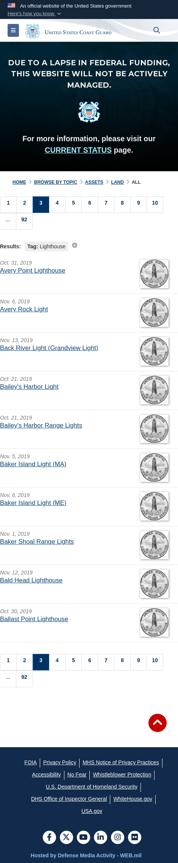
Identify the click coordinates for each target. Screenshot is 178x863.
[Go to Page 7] (106, 204)
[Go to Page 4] (57, 204)
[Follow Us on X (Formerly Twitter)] (66, 838)
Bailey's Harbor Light (29, 386)
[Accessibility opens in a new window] (46, 774)
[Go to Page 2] (24, 204)
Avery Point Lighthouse (32, 270)
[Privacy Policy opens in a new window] (59, 762)
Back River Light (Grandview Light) (49, 348)
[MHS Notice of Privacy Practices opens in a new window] (121, 762)
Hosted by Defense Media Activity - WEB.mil (86, 855)
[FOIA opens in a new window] (30, 762)
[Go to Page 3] (41, 204)
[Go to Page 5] (73, 204)
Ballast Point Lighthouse (34, 619)
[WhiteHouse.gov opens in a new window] (132, 799)
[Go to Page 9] (138, 204)
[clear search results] (74, 245)
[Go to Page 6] (89, 204)
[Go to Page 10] (155, 204)
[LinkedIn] (100, 838)
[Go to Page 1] (8, 204)
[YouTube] (83, 838)
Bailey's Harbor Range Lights (41, 425)
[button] (35, 13)
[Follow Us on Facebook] (49, 838)
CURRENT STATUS (78, 150)
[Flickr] (134, 838)
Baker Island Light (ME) (33, 502)
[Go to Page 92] (24, 221)
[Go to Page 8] (122, 204)
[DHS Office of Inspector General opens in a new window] (69, 799)
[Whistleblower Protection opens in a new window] (122, 774)
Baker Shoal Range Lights (37, 541)
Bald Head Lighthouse (31, 580)
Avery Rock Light (24, 309)
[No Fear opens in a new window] (77, 774)
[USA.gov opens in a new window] (91, 811)
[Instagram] (117, 838)
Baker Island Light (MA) (33, 464)
